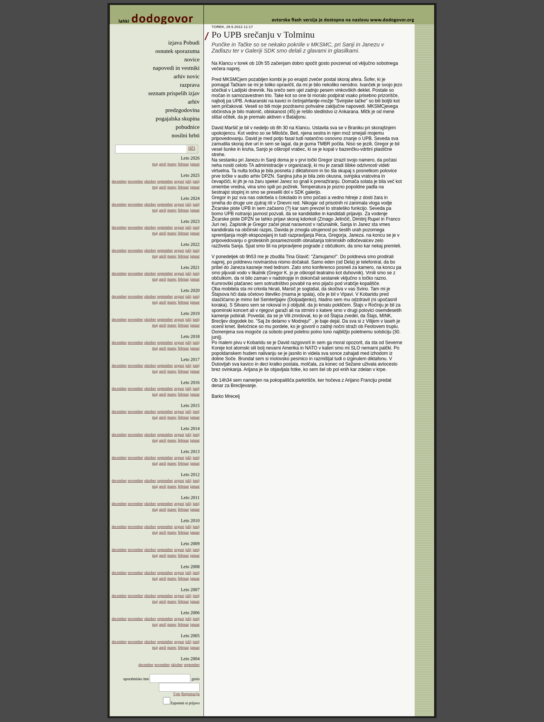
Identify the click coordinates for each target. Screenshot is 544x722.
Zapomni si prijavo (185, 703)
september (165, 181)
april (162, 164)
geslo (196, 679)
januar (195, 164)
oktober (150, 181)
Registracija (190, 694)
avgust (179, 181)
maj (155, 164)
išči (191, 148)
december (119, 181)
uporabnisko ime (136, 679)
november (135, 181)
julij (188, 181)
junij (196, 181)
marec (172, 164)
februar (183, 164)
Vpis (176, 694)
